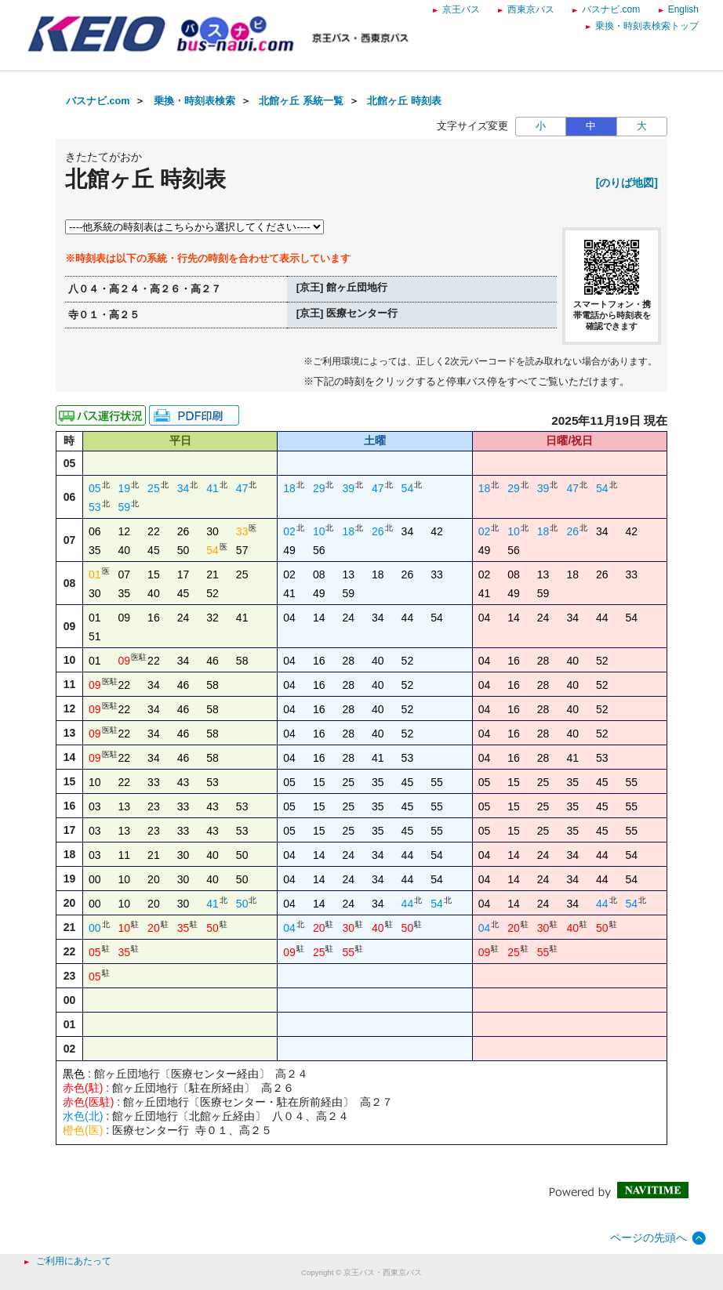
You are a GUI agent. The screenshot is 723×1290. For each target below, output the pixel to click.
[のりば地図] (627, 182)
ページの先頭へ (648, 1237)
